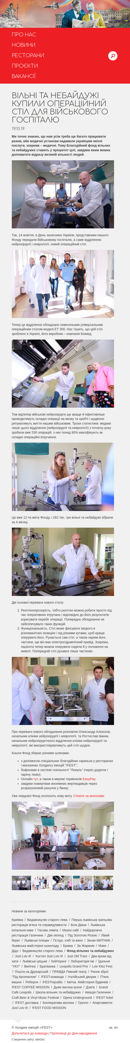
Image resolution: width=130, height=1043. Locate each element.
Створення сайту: (23, 1039)
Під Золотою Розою (82, 935)
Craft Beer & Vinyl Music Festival (35, 997)
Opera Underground (77, 997)
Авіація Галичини (98, 992)
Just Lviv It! (23, 956)
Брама (68, 946)
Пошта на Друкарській (31, 972)
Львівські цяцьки (34, 961)
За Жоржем (85, 946)
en (116, 1027)
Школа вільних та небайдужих (58, 992)
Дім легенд (55, 935)
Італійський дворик (82, 977)
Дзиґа (90, 987)
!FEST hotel (104, 997)
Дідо (15, 951)
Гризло (83, 1003)
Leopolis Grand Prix (74, 966)
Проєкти (25, 66)
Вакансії (24, 76)
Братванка (47, 966)
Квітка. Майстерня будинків (87, 982)
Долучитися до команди (30, 1033)
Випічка (29, 966)
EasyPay (89, 779)
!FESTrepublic (52, 982)
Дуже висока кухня (68, 987)
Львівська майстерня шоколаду (35, 946)
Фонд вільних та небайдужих (90, 951)
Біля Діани (78, 925)
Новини (23, 45)
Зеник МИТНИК (98, 940)
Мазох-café (70, 930)
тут (36, 779)
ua (110, 1027)
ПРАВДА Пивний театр (69, 972)
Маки (102, 946)
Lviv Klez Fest (102, 966)
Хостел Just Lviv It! (49, 956)
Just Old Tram (77, 956)
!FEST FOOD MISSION (49, 1008)
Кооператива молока (58, 1003)
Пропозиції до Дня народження (73, 1033)
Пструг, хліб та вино (68, 940)
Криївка (17, 920)
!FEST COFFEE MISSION (31, 987)
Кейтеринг (59, 961)
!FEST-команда (52, 977)
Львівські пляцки (36, 940)
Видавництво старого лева (47, 920)
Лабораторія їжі (82, 961)
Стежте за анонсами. (89, 796)
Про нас (24, 35)
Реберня (31, 982)
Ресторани (28, 55)
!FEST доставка (26, 1003)
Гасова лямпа (48, 930)
